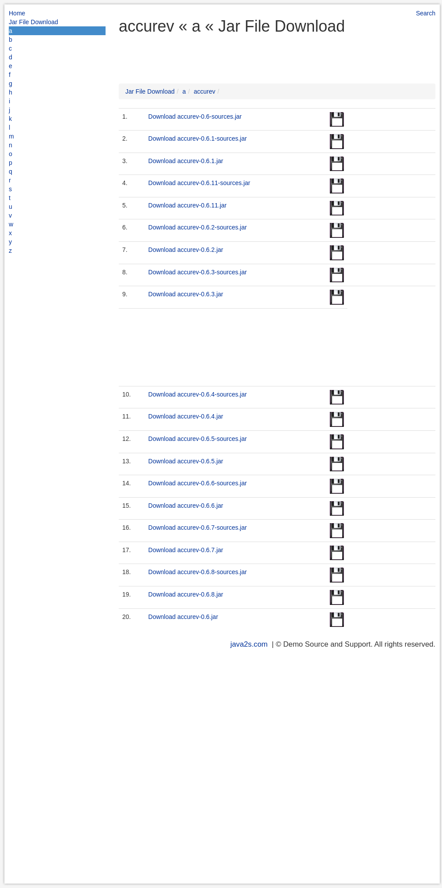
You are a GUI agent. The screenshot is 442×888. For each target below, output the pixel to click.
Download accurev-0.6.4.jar (185, 416)
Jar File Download (33, 21)
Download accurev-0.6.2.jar (185, 249)
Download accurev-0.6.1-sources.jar (197, 138)
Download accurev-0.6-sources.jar (194, 116)
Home (17, 13)
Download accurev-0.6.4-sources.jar (197, 394)
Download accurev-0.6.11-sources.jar (199, 182)
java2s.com (249, 644)
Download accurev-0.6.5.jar (185, 461)
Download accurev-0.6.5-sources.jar (197, 438)
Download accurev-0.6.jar (183, 616)
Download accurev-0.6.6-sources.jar (197, 483)
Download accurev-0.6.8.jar (185, 594)
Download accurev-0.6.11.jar (187, 205)
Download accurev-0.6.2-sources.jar (197, 227)
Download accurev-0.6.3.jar (185, 294)
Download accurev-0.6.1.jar (185, 160)
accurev (204, 91)
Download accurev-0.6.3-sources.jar (197, 272)
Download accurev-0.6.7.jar (185, 549)
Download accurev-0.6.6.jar (185, 505)
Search (425, 13)
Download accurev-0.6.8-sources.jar (197, 571)
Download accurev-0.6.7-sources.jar (197, 527)
